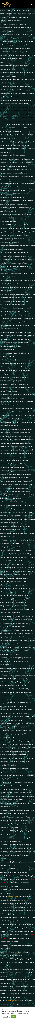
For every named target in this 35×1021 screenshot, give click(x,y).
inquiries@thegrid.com (12, 1000)
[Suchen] (32, 4)
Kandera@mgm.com (12, 838)
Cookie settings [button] (6, 1017)
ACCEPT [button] (13, 1016)
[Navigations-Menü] (28, 4)
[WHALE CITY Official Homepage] (7, 4)
